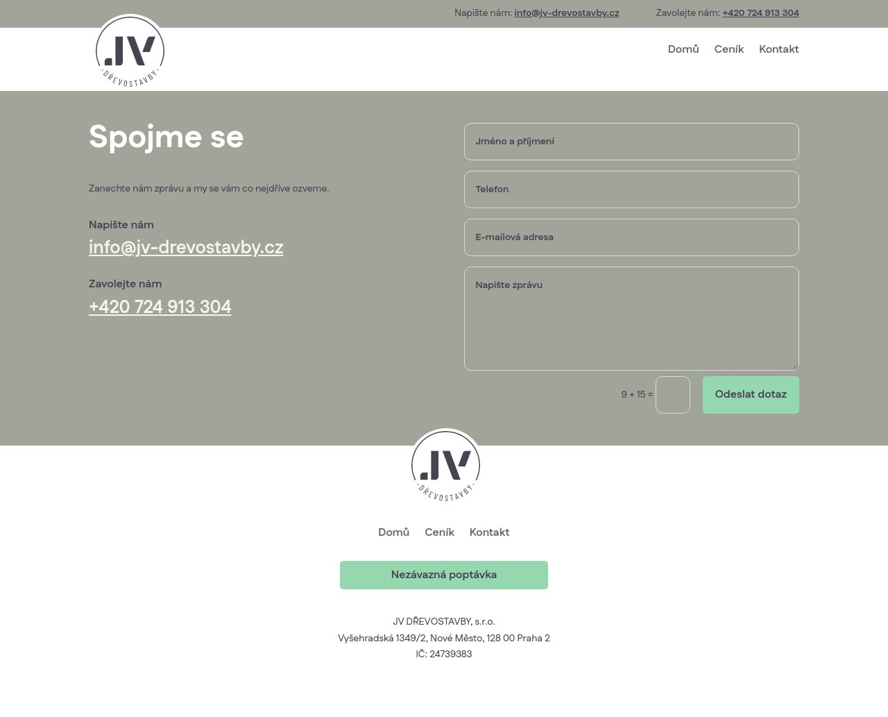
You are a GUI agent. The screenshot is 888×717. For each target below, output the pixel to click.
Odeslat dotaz (751, 395)
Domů (683, 50)
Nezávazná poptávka (444, 575)
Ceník (729, 50)
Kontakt (779, 50)
